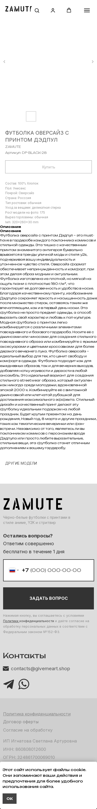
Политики (11, 621)
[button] (36, 10)
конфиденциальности (36, 621)
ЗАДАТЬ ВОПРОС (48, 598)
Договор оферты (21, 721)
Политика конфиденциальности (37, 713)
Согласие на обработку (28, 730)
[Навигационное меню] (87, 10)
